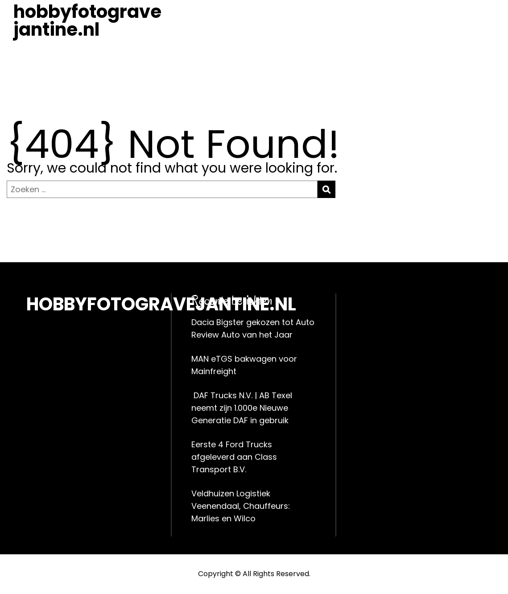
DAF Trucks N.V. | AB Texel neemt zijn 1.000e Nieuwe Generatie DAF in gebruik (241, 408)
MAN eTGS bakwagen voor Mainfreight (244, 365)
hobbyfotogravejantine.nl (87, 20)
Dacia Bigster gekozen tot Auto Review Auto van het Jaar (252, 328)
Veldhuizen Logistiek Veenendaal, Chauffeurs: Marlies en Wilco (240, 506)
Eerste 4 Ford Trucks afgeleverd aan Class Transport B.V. (234, 457)
